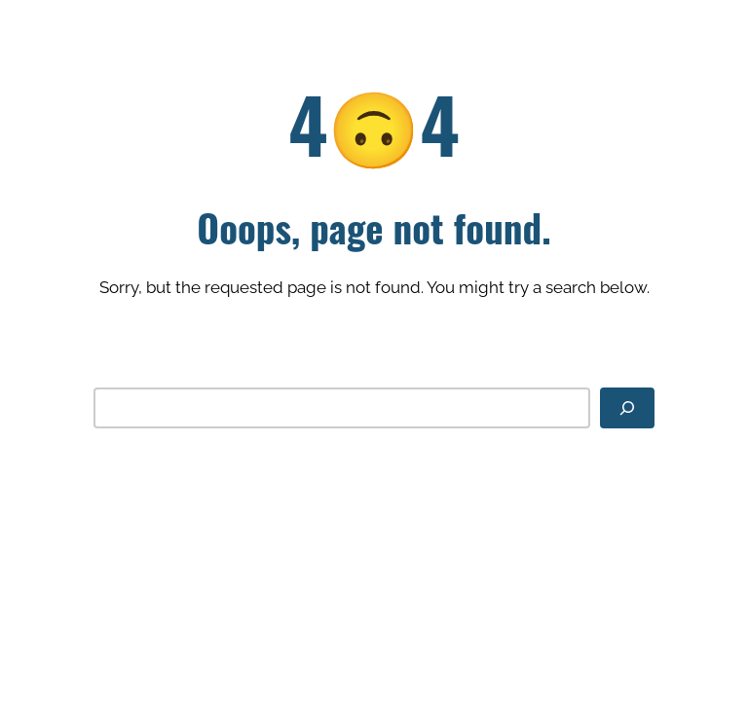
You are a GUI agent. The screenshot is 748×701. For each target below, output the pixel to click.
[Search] (627, 407)
